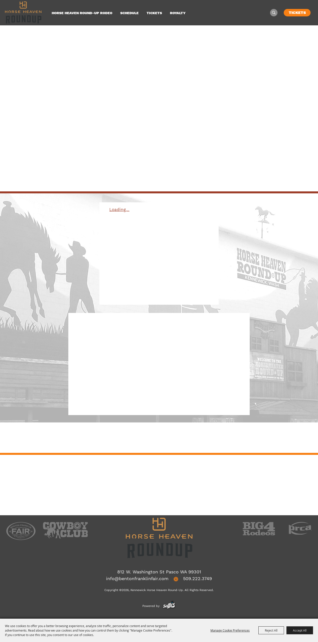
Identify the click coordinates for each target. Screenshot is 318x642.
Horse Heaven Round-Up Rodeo (82, 13)
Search (274, 12)
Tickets (154, 13)
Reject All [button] (271, 630)
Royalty (178, 13)
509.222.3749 (197, 578)
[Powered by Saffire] (169, 606)
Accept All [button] (300, 630)
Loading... (119, 209)
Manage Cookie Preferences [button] (230, 630)
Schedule (129, 13)
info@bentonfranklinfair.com (137, 578)
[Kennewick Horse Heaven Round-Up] (23, 12)
